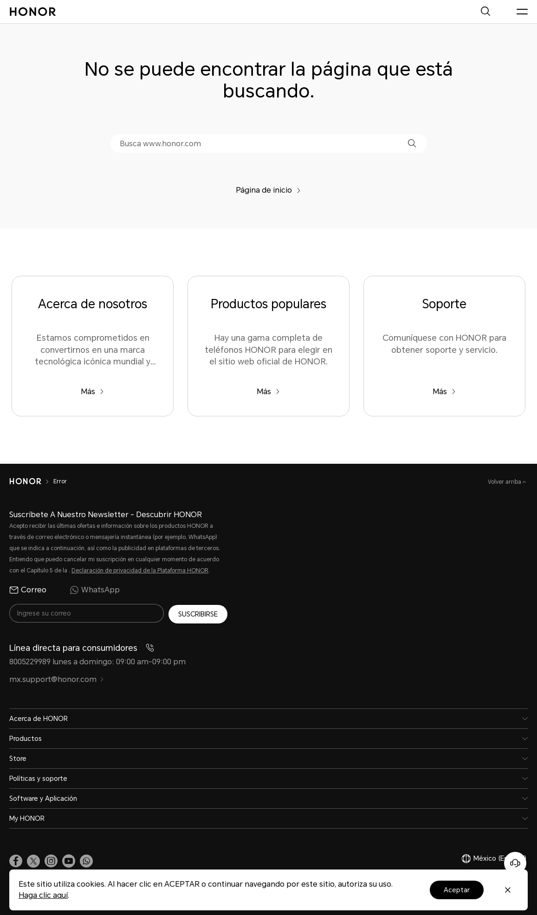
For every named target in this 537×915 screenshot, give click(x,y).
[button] (412, 143)
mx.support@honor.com (56, 678)
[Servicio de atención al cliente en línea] (515, 863)
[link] (15, 859)
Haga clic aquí (43, 895)
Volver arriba (505, 482)
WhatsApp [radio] (95, 590)
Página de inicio (268, 190)
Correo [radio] (27, 590)
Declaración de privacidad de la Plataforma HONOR (139, 570)
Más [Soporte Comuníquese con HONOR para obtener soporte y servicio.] (444, 391)
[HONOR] (25, 481)
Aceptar (457, 890)
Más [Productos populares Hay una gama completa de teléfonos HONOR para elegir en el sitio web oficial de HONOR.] (268, 391)
